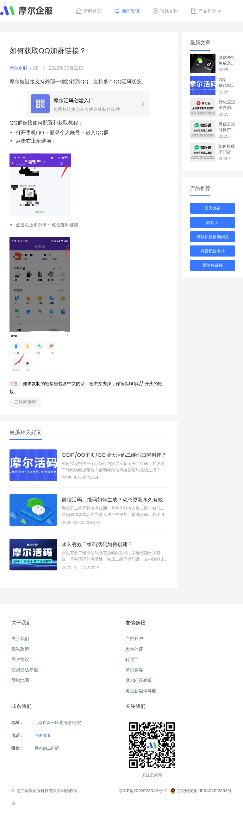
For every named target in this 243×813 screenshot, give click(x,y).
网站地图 (20, 680)
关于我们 (20, 638)
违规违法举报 (24, 670)
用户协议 (20, 659)
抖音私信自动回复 (212, 237)
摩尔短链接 (212, 265)
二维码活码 (25, 402)
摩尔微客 (134, 670)
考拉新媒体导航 (140, 691)
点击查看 (42, 736)
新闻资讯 (127, 11)
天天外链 (212, 208)
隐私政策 (20, 649)
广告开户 (134, 638)
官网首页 (88, 11)
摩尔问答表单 (138, 680)
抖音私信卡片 (212, 251)
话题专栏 (165, 11)
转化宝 (212, 222)
